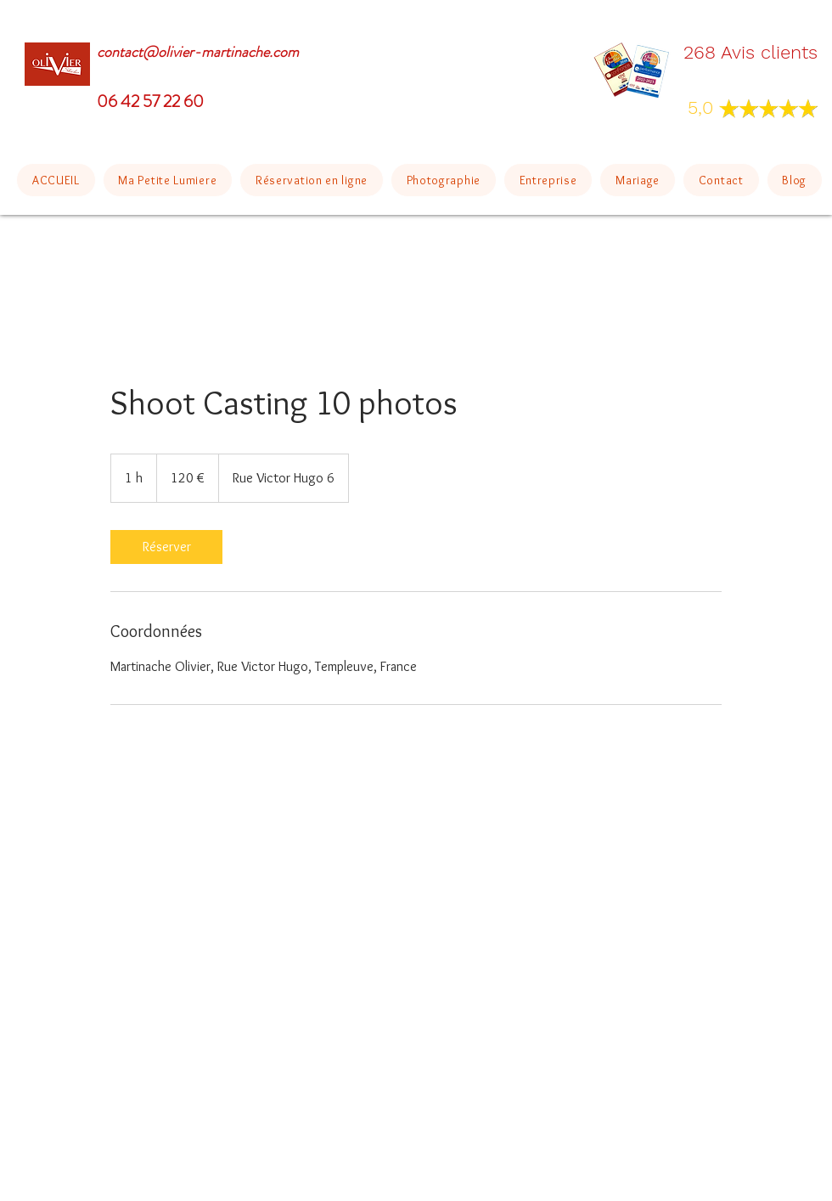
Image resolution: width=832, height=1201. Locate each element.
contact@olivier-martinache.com (198, 52)
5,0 (703, 107)
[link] (166, 547)
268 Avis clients (750, 52)
